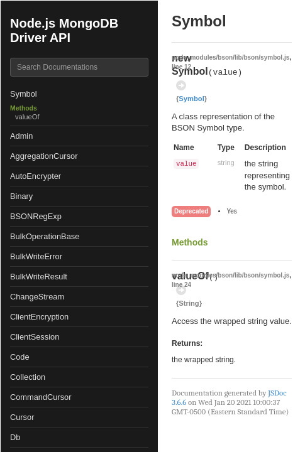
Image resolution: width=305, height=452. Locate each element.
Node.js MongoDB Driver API (64, 30)
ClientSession (34, 337)
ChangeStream (37, 296)
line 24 (181, 284)
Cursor (22, 417)
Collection (27, 377)
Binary (21, 196)
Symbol (23, 94)
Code (20, 357)
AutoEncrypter (35, 176)
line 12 (181, 66)
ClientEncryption (39, 316)
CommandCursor (40, 397)
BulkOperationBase (44, 236)
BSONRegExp (36, 216)
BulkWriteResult (38, 276)
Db (15, 437)
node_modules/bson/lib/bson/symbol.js (230, 57)
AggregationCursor (43, 156)
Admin (21, 136)
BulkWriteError (36, 256)
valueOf (27, 117)
